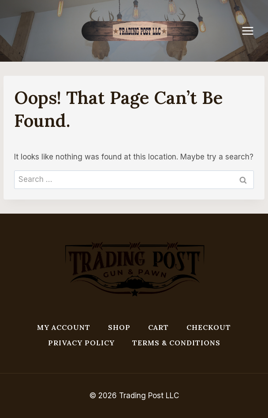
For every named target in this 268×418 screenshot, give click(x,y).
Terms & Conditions (176, 342)
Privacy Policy (81, 342)
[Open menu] (252, 31)
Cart (158, 327)
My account (63, 327)
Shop (119, 327)
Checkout (208, 327)
